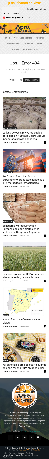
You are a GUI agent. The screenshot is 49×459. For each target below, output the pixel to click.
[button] (30, 50)
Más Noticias (30, 49)
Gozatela (36, 450)
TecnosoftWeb (25, 450)
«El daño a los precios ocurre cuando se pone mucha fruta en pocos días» (24, 366)
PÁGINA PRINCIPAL (31, 80)
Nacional (40, 38)
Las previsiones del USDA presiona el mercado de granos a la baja (23, 276)
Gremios (15, 49)
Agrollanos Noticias (23, 38)
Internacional (13, 43)
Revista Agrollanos (10, 142)
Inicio (7, 38)
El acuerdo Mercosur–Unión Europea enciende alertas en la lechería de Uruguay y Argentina (21, 229)
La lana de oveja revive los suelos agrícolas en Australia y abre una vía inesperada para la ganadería (24, 136)
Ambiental (28, 43)
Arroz (39, 43)
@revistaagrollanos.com (30, 431)
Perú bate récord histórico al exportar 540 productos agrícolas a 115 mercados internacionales (23, 179)
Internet (6, 270)
